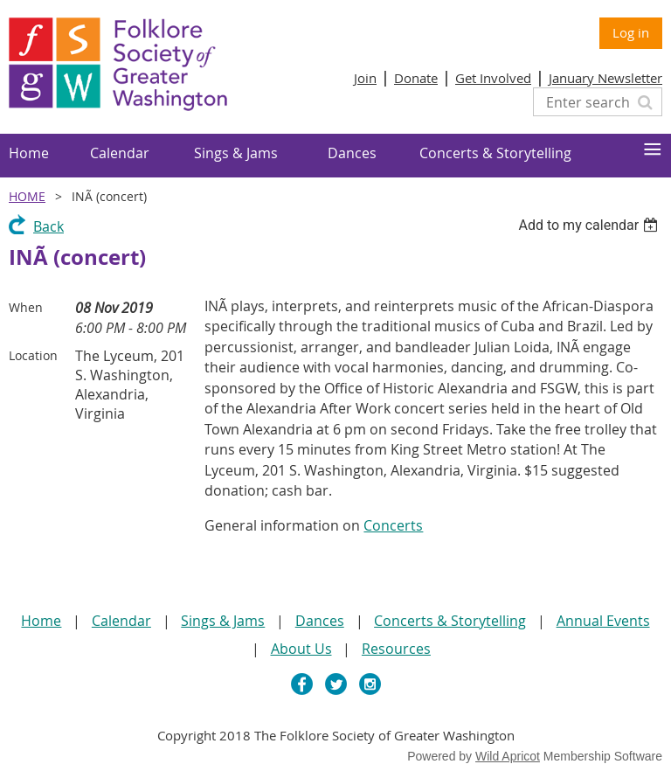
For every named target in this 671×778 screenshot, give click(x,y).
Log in (630, 32)
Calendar (121, 620)
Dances (319, 620)
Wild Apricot (507, 756)
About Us (301, 648)
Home (27, 196)
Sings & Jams (223, 620)
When (26, 307)
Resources (396, 648)
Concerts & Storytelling (450, 620)
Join (365, 78)
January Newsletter (605, 78)
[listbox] (590, 225)
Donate (416, 78)
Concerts (393, 525)
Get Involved (493, 78)
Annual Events (603, 620)
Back (48, 226)
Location (33, 355)
